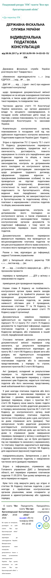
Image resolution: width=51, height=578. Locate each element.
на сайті (23, 517)
